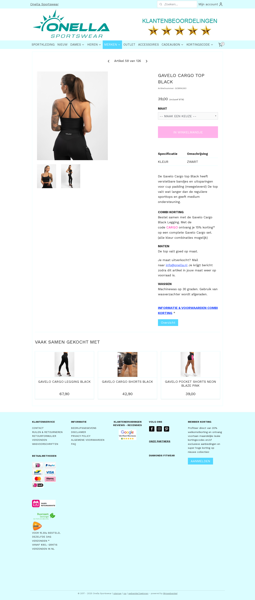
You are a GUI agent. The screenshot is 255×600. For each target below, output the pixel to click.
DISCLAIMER (78, 432)
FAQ (73, 444)
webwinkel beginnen (138, 593)
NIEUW (62, 44)
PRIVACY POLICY (80, 436)
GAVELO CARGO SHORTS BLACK (127, 381)
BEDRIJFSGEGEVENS (83, 428)
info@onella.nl (177, 265)
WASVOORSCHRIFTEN (45, 444)
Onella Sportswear (44, 4)
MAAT (162, 108)
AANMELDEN (200, 461)
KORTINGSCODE (199, 44)
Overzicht (168, 322)
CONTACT (38, 428)
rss (124, 593)
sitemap (117, 593)
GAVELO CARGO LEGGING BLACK (64, 381)
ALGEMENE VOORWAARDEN (87, 439)
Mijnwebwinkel (170, 593)
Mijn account (211, 4)
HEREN (94, 44)
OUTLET (129, 44)
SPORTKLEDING (43, 44)
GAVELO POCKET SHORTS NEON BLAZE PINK (190, 383)
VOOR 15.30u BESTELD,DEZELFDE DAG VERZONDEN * (46, 536)
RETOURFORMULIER (44, 436)
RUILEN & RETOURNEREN (47, 432)
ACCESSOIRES (148, 44)
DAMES (77, 44)
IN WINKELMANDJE (188, 132)
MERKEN (112, 44)
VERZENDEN (39, 439)
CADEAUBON (173, 44)
